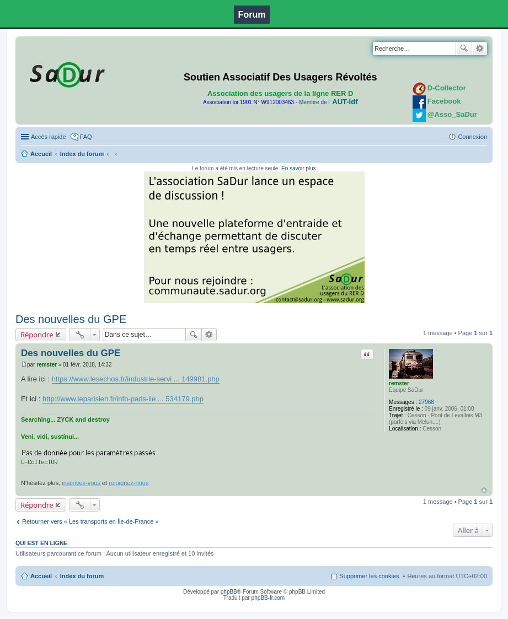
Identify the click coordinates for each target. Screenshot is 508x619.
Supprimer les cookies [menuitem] (369, 576)
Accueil (41, 153)
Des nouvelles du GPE (70, 319)
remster (399, 383)
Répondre (37, 335)
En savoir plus (298, 168)
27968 (426, 402)
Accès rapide (48, 136)
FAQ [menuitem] (86, 136)
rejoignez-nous (128, 483)
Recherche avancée (479, 48)
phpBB (229, 592)
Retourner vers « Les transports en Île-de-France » (90, 521)
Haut (484, 490)
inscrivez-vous (81, 483)
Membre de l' (328, 102)
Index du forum (82, 153)
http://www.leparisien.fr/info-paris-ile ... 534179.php (123, 399)
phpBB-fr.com (268, 598)
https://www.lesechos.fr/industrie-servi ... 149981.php (136, 379)
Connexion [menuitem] (472, 136)
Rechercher (464, 48)
